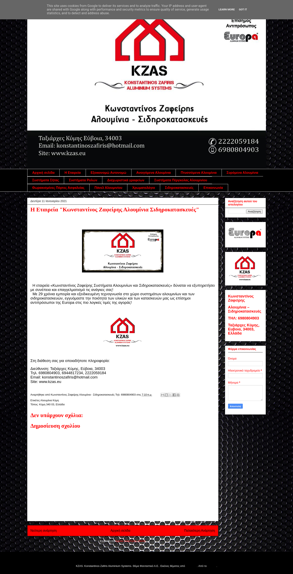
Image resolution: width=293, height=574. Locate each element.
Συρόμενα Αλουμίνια (242, 172)
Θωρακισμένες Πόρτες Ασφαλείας (58, 187)
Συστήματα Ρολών (83, 180)
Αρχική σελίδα (43, 172)
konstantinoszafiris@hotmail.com (70, 377)
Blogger (211, 565)
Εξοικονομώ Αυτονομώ (108, 172)
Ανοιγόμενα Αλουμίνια (153, 172)
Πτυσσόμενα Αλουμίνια (198, 172)
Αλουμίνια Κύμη (49, 400)
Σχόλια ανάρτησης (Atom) (130, 540)
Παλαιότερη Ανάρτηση (199, 530)
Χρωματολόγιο (143, 187)
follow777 (191, 565)
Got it (243, 9)
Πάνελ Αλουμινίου (108, 187)
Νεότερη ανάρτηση (44, 530)
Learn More (227, 9)
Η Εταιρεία (73, 172)
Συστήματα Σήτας (45, 180)
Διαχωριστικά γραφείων (125, 180)
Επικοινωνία (213, 187)
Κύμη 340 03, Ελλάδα (52, 404)
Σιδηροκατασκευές (179, 187)
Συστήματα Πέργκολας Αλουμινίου (180, 180)
